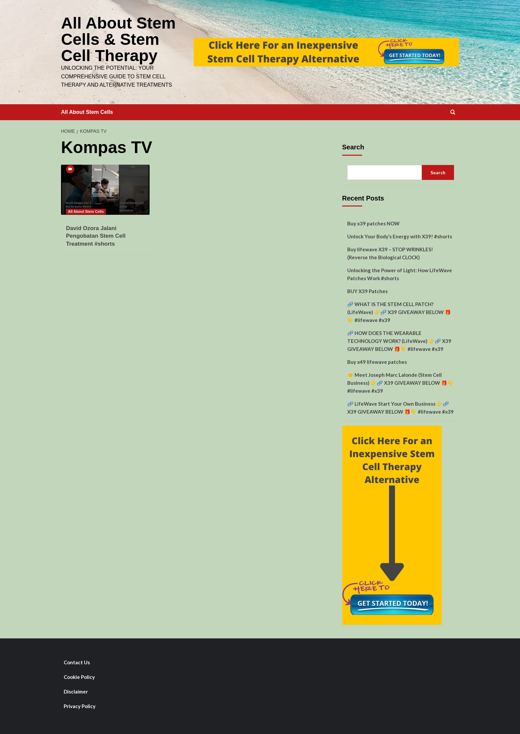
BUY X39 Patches (367, 290)
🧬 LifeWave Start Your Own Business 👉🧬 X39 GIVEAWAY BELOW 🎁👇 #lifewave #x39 (400, 407)
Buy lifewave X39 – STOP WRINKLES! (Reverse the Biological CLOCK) (390, 252)
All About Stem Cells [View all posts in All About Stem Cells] (86, 210)
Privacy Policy (80, 705)
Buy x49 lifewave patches (377, 361)
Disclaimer (76, 690)
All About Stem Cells (87, 111)
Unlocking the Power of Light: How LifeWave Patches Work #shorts (399, 273)
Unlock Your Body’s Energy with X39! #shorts (399, 235)
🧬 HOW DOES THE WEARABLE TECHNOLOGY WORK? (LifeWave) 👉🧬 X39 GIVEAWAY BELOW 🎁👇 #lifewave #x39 (399, 340)
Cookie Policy (79, 676)
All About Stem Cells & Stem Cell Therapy (117, 38)
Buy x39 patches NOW (373, 222)
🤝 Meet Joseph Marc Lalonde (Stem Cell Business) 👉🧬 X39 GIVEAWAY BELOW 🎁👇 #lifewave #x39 (400, 382)
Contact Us (77, 661)
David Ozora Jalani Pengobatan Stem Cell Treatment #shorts (95, 235)
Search (353, 146)
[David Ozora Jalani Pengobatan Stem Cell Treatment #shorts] (105, 188)
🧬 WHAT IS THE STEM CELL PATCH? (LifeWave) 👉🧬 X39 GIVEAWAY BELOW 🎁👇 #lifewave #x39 (399, 311)
